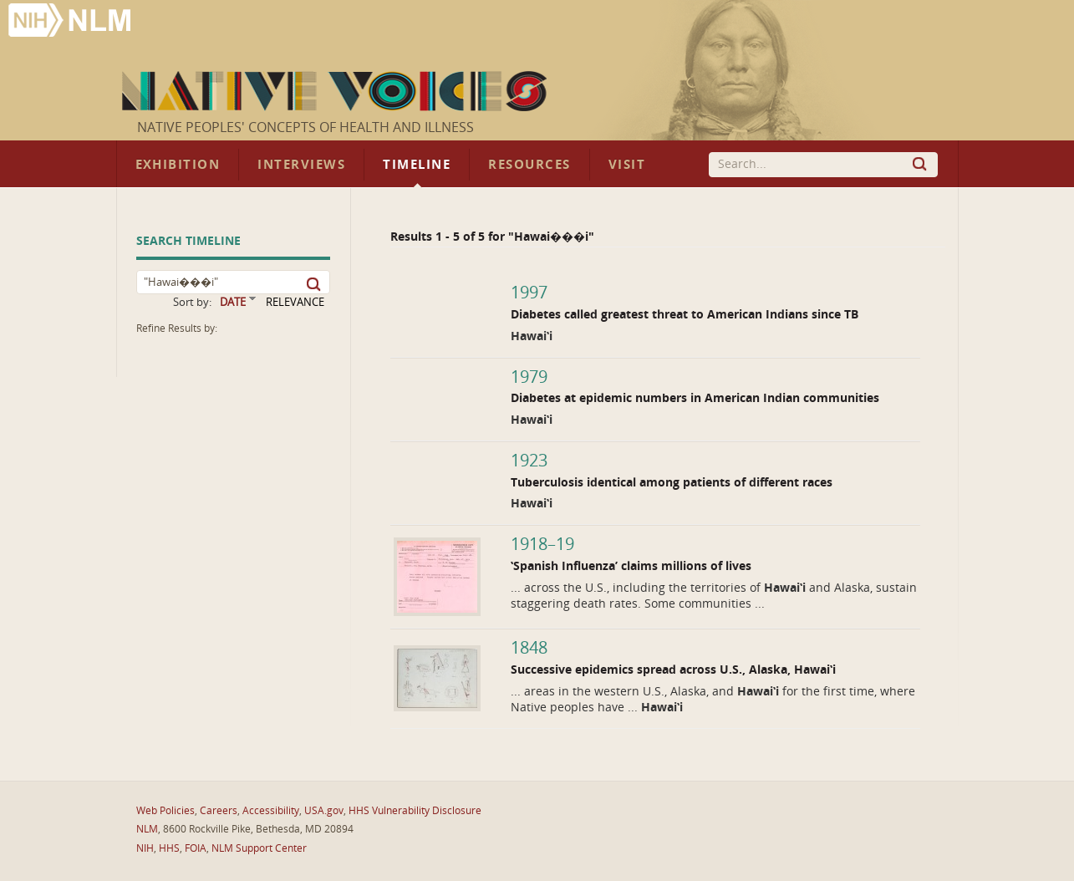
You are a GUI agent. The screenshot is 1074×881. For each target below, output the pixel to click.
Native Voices (336, 91)
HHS (169, 848)
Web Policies (165, 811)
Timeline (416, 164)
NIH (145, 848)
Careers (218, 811)
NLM (147, 829)
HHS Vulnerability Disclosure (415, 811)
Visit (627, 164)
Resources (529, 164)
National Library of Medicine (71, 22)
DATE (233, 302)
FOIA (195, 848)
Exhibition (178, 164)
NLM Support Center (259, 848)
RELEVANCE (295, 302)
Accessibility (270, 811)
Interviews (301, 164)
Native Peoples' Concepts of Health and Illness (305, 127)
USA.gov (324, 811)
